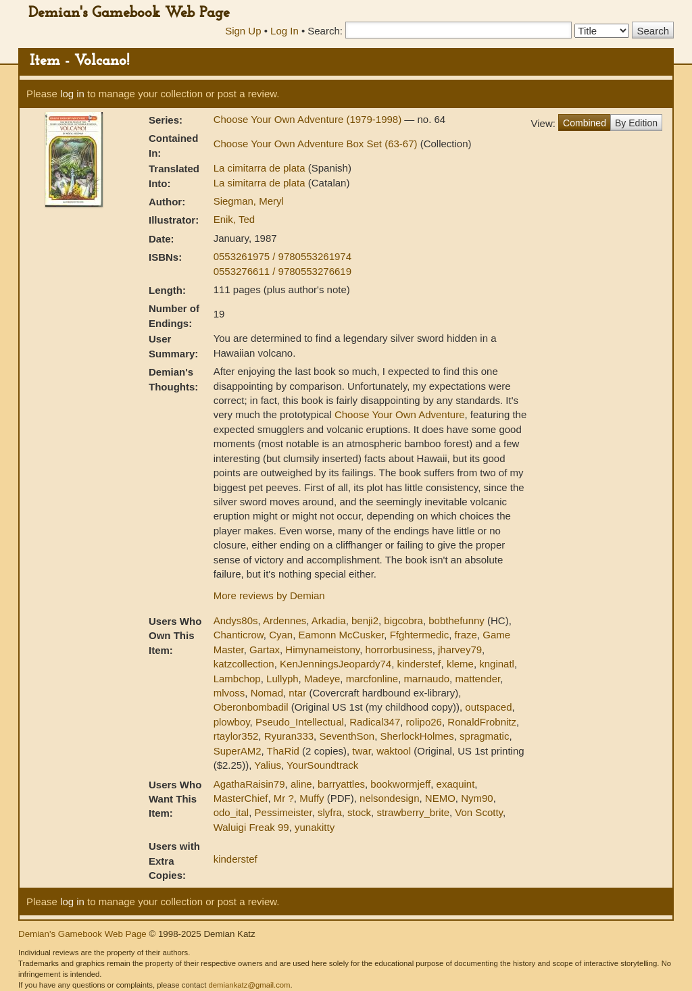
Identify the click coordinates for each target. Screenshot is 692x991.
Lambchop (237, 678)
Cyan (281, 634)
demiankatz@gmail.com (249, 985)
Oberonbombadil (251, 707)
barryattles (341, 784)
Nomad (267, 692)
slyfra (330, 812)
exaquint (456, 784)
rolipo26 (424, 722)
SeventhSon (346, 736)
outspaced (488, 707)
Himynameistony (322, 649)
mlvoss (229, 692)
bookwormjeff (400, 784)
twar (361, 751)
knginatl (496, 663)
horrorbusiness (398, 649)
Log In (284, 30)
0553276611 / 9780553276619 (282, 271)
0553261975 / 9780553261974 (282, 256)
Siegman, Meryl (249, 201)
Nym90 (477, 798)
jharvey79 (460, 649)
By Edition (636, 123)
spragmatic (484, 736)
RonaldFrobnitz (481, 722)
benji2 (364, 620)
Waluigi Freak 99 (251, 827)
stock (359, 812)
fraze (466, 634)
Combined (584, 123)
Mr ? (284, 798)
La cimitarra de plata (261, 168)
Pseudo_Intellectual (299, 722)
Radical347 (374, 722)
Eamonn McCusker (342, 634)
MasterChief (241, 798)
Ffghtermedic (419, 634)
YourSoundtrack (322, 765)
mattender (477, 678)
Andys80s (236, 620)
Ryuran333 (289, 736)
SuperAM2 (238, 751)
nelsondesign (389, 798)
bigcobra (403, 620)
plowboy (232, 722)
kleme (460, 663)
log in (72, 93)
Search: (325, 30)
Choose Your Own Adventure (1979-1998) (309, 119)
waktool (393, 751)
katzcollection (244, 663)
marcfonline (372, 678)
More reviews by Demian (269, 595)
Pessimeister (283, 812)
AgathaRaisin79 (249, 784)
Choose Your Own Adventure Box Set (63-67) (317, 143)
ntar (297, 692)
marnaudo (427, 678)
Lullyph (282, 678)
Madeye (322, 678)
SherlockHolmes (417, 736)
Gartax (264, 649)
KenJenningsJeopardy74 (335, 663)
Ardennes (284, 620)
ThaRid (283, 751)
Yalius (267, 765)
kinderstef (419, 663)
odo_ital (231, 812)
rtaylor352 (236, 736)
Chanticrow (239, 634)
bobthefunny (456, 620)
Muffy (311, 798)
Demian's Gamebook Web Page (129, 13)
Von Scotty (479, 812)
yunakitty (315, 827)
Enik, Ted (234, 219)
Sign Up (243, 30)
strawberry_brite (412, 812)
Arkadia (329, 620)
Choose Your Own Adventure (400, 414)
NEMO (440, 798)
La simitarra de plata (261, 182)
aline (301, 784)
